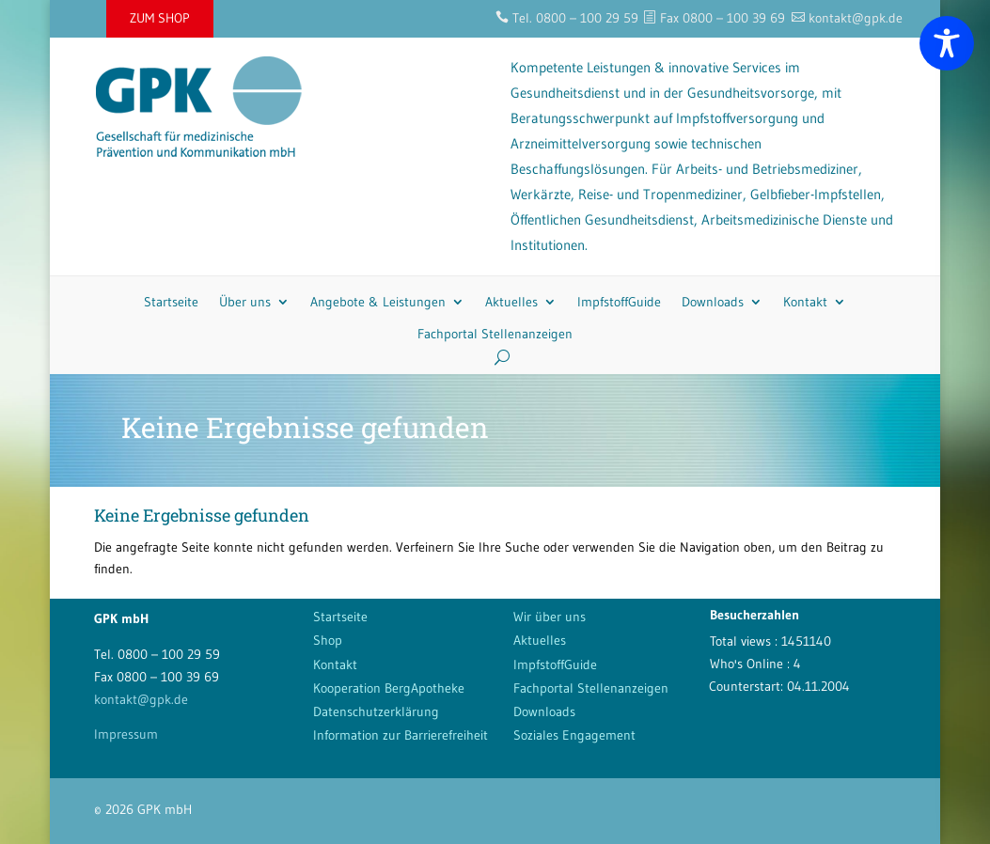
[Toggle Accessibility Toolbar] (947, 43)
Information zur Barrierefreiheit (400, 735)
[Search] (495, 357)
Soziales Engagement (574, 735)
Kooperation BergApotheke (388, 688)
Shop (327, 640)
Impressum (126, 734)
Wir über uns (549, 616)
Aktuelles (511, 301)
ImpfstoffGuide (619, 301)
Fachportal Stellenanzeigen (495, 333)
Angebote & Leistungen (378, 301)
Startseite (171, 301)
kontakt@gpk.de (141, 699)
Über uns (245, 301)
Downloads (713, 301)
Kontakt (805, 301)
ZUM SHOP (160, 17)
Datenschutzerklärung (376, 711)
